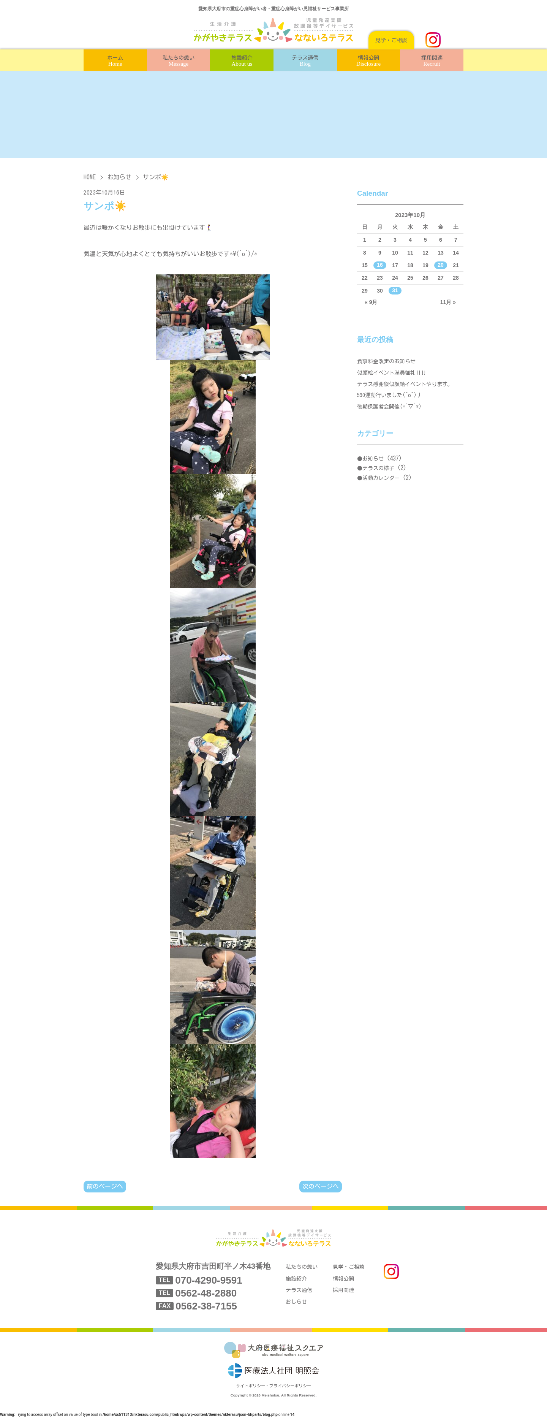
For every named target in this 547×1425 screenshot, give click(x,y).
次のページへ (320, 1187)
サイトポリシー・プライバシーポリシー (273, 1394)
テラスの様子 (378, 476)
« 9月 (371, 302)
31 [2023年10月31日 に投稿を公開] (395, 291)
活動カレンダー (381, 486)
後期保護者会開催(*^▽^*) (392, 414)
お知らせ (119, 177)
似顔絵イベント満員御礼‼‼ (394, 375)
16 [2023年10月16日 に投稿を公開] (380, 265)
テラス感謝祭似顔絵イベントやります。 (408, 388)
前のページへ (105, 1187)
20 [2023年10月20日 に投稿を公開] (441, 265)
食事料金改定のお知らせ (388, 362)
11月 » (448, 302)
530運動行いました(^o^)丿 (392, 401)
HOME (90, 177)
